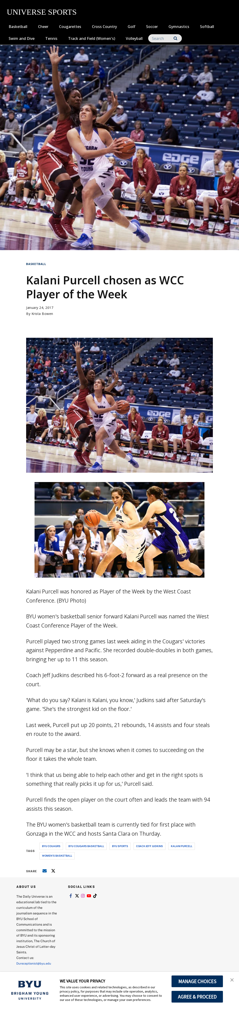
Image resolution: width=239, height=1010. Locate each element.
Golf (131, 26)
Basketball (18, 26)
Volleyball (134, 38)
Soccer (152, 26)
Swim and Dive (22, 38)
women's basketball (57, 855)
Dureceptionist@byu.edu (35, 963)
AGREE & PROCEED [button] (197, 996)
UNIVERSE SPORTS (42, 12)
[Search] (165, 38)
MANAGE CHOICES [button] (197, 981)
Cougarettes (70, 26)
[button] (231, 980)
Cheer (43, 26)
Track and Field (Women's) (91, 38)
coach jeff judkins (149, 846)
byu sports (120, 846)
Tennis (51, 38)
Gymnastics (179, 26)
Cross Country (104, 26)
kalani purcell (181, 846)
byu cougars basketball (86, 846)
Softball (207, 26)
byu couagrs (51, 846)
